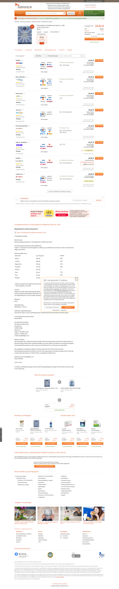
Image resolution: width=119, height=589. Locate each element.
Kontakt (40, 534)
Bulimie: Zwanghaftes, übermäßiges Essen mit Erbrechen (92, 522)
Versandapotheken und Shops (23, 534)
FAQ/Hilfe (40, 536)
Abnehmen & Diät (36, 21)
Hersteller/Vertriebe (21, 536)
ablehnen (56, 289)
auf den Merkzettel (21, 446)
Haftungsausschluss (87, 538)
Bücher (40, 489)
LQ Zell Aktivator (49, 428)
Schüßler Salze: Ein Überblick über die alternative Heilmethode (24, 522)
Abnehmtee (41, 482)
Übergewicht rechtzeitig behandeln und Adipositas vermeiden (47, 522)
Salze (57, 25)
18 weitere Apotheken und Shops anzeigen (59, 191)
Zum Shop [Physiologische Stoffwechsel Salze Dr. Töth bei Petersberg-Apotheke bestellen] (99, 125)
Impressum (63, 310)
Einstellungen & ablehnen (52, 307)
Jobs (39, 542)
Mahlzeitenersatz (65, 489)
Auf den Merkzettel (60, 410)
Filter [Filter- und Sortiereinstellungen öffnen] (38, 56)
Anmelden (79, 13)
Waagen (63, 495)
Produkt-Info (28, 50)
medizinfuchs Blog (65, 534)
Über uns (84, 534)
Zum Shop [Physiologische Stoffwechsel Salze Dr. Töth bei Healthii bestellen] (99, 158)
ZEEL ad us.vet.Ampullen (95, 429)
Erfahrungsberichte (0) (50, 50)
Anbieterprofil (19, 153)
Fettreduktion (64, 478)
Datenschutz (56, 310)
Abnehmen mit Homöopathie (25, 480)
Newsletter (41, 538)
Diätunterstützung (22, 482)
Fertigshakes (41, 497)
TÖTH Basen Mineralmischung (81, 429)
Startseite (16, 21)
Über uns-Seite (60, 577)
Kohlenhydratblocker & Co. (68, 484)
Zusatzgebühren (89, 150)
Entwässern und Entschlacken (46, 495)
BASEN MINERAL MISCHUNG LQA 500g (70, 388)
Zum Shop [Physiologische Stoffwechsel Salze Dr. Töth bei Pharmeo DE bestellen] (99, 93)
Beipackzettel (38, 50)
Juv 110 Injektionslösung (66, 429)
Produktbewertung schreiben (44, 466)
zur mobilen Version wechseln (59, 583)
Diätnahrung (41, 491)
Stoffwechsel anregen (47, 21)
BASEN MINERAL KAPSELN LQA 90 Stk (35, 429)
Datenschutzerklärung (62, 290)
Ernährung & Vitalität (25, 21)
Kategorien (19, 13)
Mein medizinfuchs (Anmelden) (94, 1)
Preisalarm (62, 50)
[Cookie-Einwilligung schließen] (76, 279)
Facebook (64, 536)
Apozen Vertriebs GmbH (43, 27)
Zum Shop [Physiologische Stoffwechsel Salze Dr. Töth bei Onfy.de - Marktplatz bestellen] (99, 142)
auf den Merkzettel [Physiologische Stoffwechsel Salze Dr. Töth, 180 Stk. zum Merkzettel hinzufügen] (94, 42)
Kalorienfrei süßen (66, 480)
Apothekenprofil (20, 71)
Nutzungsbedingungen (88, 540)
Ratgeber (70, 50)
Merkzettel (88, 12)
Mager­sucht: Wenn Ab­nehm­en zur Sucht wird (70, 522)
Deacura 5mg (19, 428)
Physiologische (42, 25)
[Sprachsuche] (64, 13)
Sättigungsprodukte (66, 491)
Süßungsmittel (65, 493)
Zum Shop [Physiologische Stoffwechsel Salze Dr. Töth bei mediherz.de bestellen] (99, 174)
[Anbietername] (71, 56)
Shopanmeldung (42, 540)
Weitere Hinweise (89, 181)
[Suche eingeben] (44, 13)
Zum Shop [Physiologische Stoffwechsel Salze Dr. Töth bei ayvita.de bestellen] (99, 110)
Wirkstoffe (18, 538)
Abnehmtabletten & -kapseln (45, 480)
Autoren (18, 542)
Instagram (64, 538)
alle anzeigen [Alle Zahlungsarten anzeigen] (44, 72)
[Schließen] (103, 18)
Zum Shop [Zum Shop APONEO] (91, 39)
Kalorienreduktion (65, 482)
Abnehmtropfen (42, 484)
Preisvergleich (18, 50)
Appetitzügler (41, 486)
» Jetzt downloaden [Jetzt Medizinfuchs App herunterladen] (90, 7)
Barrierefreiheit (86, 544)
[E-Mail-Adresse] (82, 200)
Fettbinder (63, 476)
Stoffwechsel (51, 25)
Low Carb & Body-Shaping (68, 486)
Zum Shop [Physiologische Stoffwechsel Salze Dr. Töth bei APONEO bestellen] (99, 60)
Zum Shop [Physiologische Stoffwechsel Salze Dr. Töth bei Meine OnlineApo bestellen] (99, 77)
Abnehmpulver (42, 478)
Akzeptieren (68, 307)
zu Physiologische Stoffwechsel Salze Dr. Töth (31, 233)
